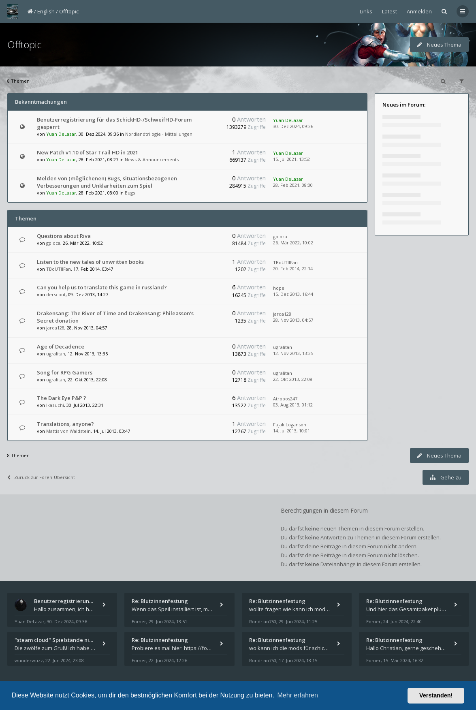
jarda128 (55, 328)
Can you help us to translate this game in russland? (102, 287)
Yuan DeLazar (61, 134)
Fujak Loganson (289, 424)
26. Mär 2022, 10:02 (293, 243)
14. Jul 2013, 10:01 (291, 431)
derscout (56, 294)
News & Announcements (152, 159)
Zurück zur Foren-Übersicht (41, 477)
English (46, 11)
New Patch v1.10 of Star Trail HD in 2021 (87, 152)
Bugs (130, 193)
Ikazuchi (55, 405)
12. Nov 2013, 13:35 (293, 353)
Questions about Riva (64, 236)
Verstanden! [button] (436, 695)
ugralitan (55, 354)
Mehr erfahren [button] (297, 695)
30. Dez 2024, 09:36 (293, 126)
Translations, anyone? (65, 424)
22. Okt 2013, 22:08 (292, 379)
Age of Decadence (60, 346)
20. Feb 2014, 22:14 (293, 268)
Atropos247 (285, 399)
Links (366, 11)
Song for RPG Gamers (64, 372)
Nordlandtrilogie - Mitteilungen (158, 134)
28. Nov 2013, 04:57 (293, 320)
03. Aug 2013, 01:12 (293, 405)
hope (278, 288)
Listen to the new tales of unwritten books (90, 261)
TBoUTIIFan (58, 269)
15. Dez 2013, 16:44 (293, 294)
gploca (53, 243)
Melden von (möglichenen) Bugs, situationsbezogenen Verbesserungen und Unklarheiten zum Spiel (107, 182)
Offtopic (69, 11)
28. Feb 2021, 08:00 (293, 185)
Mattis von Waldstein (68, 431)
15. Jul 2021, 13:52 (291, 159)
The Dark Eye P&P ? (61, 398)
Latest (389, 11)
